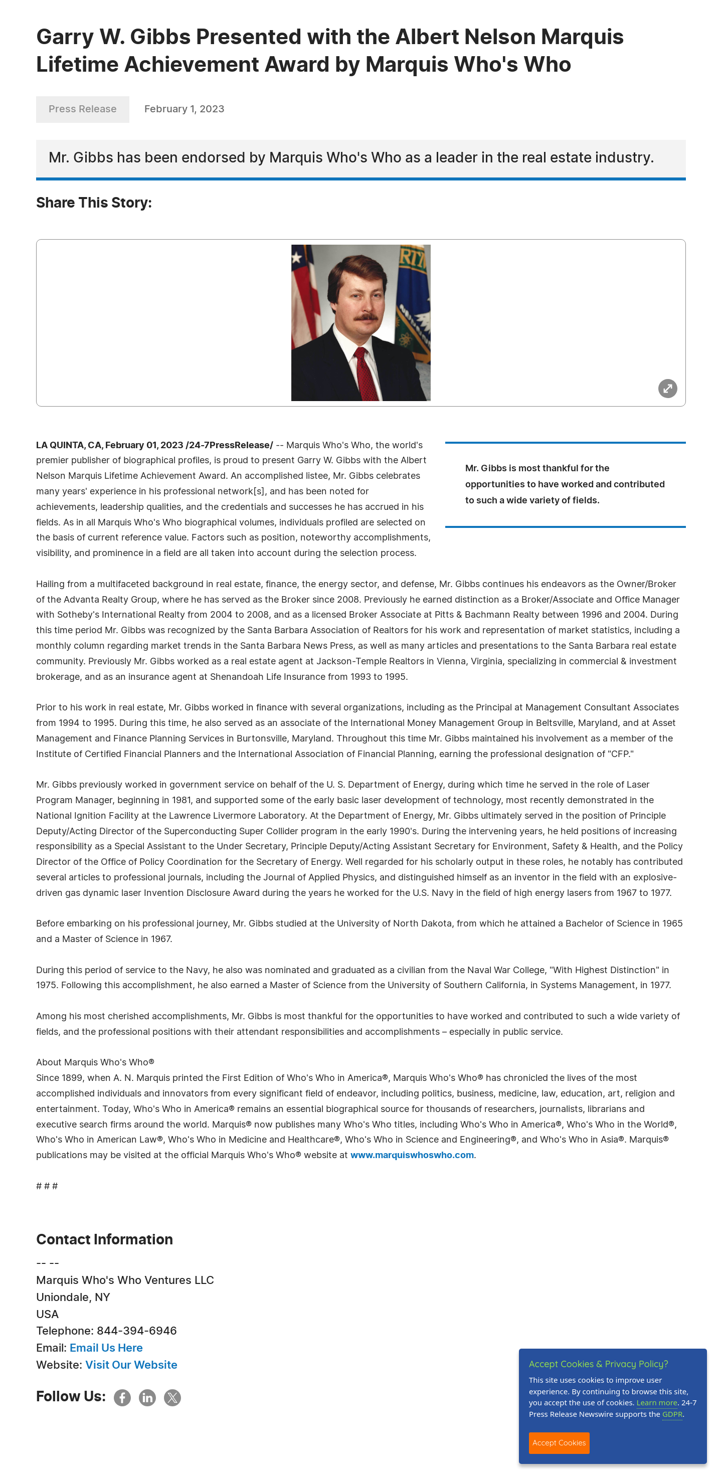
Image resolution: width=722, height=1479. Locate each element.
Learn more (657, 1402)
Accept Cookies (559, 1442)
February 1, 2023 (184, 109)
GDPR (672, 1414)
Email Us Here (106, 1348)
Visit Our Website (131, 1365)
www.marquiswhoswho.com (412, 1155)
